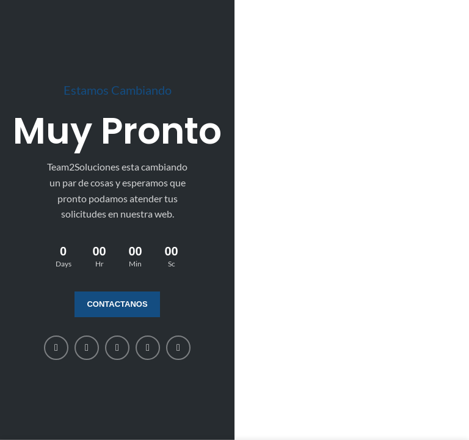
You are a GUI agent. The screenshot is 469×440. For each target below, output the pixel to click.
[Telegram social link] (178, 348)
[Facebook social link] (56, 348)
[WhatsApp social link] (148, 348)
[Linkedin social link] (117, 348)
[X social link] (87, 348)
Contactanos (117, 304)
